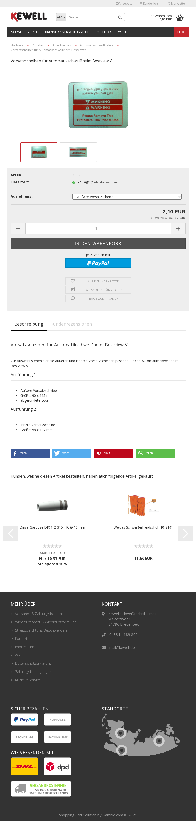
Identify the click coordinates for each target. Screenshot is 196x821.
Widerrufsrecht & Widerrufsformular (45, 621)
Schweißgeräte (24, 32)
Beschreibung (28, 324)
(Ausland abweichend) (105, 182)
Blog (181, 32)
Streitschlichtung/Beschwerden (40, 630)
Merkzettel (177, 3)
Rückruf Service (27, 679)
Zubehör (103, 32)
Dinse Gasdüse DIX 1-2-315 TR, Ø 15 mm (52, 527)
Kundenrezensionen (71, 324)
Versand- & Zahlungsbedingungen (43, 613)
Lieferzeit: (20, 182)
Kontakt (20, 638)
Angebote (124, 3)
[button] (30, 453)
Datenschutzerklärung (32, 663)
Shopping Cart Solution (77, 814)
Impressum (24, 646)
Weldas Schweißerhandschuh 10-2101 (143, 527)
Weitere (124, 32)
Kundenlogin (150, 3)
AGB (18, 655)
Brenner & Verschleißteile (67, 32)
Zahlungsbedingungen (33, 671)
